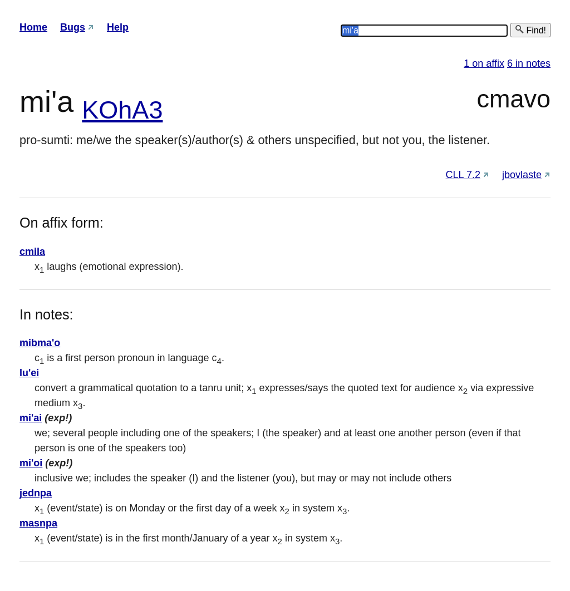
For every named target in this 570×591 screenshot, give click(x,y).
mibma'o (39, 342)
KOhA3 (122, 110)
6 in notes (529, 63)
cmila (32, 251)
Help (118, 27)
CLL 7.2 (463, 174)
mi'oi (30, 463)
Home (33, 27)
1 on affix (484, 63)
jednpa (35, 493)
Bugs (72, 27)
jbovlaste (522, 174)
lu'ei (29, 372)
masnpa (38, 523)
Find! (530, 29)
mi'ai (30, 417)
